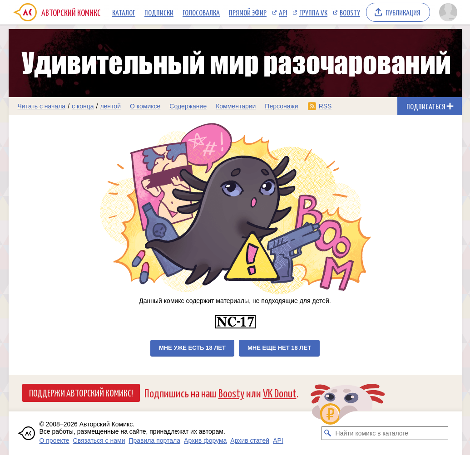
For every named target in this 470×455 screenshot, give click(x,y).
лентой (110, 106)
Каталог (123, 12)
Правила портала (154, 440)
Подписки (158, 12)
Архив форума (205, 440)
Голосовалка (201, 12)
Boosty (350, 12)
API (283, 12)
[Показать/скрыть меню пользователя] (448, 12)
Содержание (188, 106)
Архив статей (249, 440)
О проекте (54, 440)
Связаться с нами (99, 440)
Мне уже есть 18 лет (192, 347)
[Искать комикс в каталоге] (328, 433)
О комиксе (145, 106)
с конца (83, 106)
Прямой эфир (248, 12)
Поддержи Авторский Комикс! (81, 392)
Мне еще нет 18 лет (279, 347)
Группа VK (313, 12)
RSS (325, 106)
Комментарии (236, 106)
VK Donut (280, 393)
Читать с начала (42, 106)
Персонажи (281, 106)
